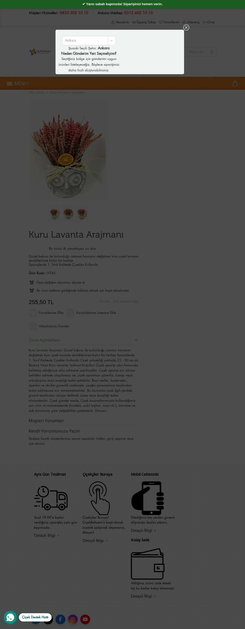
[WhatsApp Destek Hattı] (28, 617)
